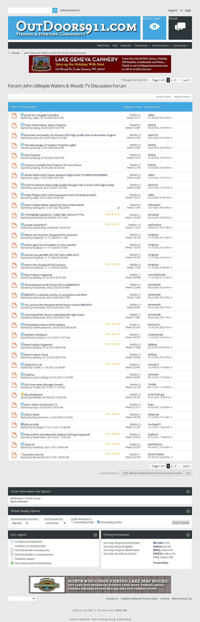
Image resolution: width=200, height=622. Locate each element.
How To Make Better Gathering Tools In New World (54, 205)
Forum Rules (160, 562)
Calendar (125, 45)
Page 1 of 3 (158, 80)
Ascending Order (82, 522)
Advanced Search (69, 10)
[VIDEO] (157, 553)
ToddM (37, 367)
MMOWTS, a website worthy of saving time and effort (55, 295)
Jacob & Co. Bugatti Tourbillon (41, 115)
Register (173, 10)
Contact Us (112, 598)
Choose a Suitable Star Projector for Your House (52, 165)
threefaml (38, 217)
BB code (158, 542)
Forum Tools (163, 96)
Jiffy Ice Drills (31, 424)
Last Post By (152, 107)
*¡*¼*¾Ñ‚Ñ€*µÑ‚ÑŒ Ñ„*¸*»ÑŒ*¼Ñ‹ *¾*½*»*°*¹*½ (54, 215)
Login (188, 10)
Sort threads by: (53, 519)
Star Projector (32, 155)
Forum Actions (160, 45)
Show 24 (29, 444)
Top (188, 473)
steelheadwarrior (42, 327)
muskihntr (38, 447)
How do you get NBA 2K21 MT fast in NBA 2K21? (51, 255)
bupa (35, 407)
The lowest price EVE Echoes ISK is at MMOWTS (52, 285)
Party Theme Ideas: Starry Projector (45, 125)
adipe (36, 118)
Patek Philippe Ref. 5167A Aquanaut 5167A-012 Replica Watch (60, 195)
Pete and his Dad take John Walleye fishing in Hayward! (57, 434)
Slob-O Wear (31, 414)
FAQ (115, 45)
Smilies (157, 546)
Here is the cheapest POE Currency (45, 265)
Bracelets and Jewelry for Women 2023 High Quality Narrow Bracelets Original (70, 135)
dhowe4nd (39, 457)
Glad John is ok (33, 364)
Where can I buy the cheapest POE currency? (50, 235)
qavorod (37, 138)
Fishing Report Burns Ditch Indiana (44, 324)
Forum (15, 53)
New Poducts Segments (38, 275)
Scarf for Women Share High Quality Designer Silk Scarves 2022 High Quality (69, 185)
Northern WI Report (35, 334)
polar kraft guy (41, 377)
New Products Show (36, 354)
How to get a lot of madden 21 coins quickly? (50, 245)
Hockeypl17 (39, 427)
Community (140, 45)
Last (187, 80)
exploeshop (39, 227)
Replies (128, 107)
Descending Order (109, 522)
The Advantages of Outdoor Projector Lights (50, 145)
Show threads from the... (25, 519)
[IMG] (156, 550)
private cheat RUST (35, 225)
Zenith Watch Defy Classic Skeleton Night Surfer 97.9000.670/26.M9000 (65, 175)
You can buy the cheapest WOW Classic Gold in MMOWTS (58, 304)
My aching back (33, 394)
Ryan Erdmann (40, 417)
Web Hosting (179, 598)
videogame (39, 207)
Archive (165, 598)
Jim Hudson (39, 337)
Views (138, 107)
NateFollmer (39, 437)
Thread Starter (27, 107)
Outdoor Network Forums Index (139, 598)
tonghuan (38, 237)
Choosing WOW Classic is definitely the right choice (54, 314)
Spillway (37, 277)
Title (13, 107)
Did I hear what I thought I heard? (43, 384)
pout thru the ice (34, 454)
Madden (37, 397)
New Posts (103, 45)
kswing (36, 128)
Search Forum (181, 96)
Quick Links (180, 45)
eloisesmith (39, 287)
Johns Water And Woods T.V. (41, 404)
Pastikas (29, 374)
